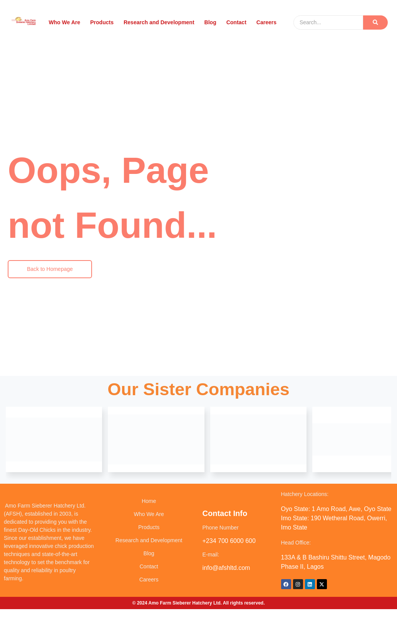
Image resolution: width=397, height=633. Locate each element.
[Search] (328, 22)
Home (149, 501)
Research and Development (159, 22)
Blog (210, 22)
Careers (266, 22)
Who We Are (64, 22)
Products (102, 22)
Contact (236, 22)
